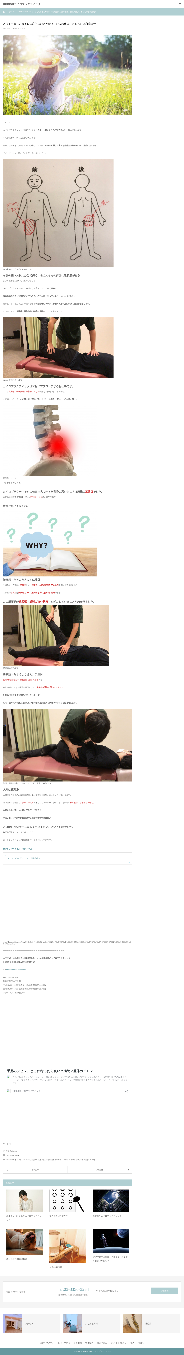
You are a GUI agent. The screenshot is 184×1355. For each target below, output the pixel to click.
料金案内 (78, 1343)
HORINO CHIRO (19, 29)
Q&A (132, 1343)
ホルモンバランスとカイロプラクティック (23, 1218)
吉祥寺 (34, 1160)
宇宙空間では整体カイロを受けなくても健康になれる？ (110, 1259)
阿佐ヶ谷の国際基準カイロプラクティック (59, 1160)
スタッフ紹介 (64, 1343)
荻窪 (39, 1160)
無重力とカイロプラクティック (107, 1216)
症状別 (114, 1343)
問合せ (123, 1343)
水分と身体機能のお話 (16, 1259)
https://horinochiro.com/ (16, 970)
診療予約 (165, 1291)
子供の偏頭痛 (55, 1267)
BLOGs (141, 1343)
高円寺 (92, 1160)
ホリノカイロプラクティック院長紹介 (24, 858)
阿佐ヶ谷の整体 (83, 1160)
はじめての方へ (47, 1343)
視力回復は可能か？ (58, 1216)
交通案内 (89, 1343)
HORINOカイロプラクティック (22, 4)
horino (14, 1151)
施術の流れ (102, 1343)
